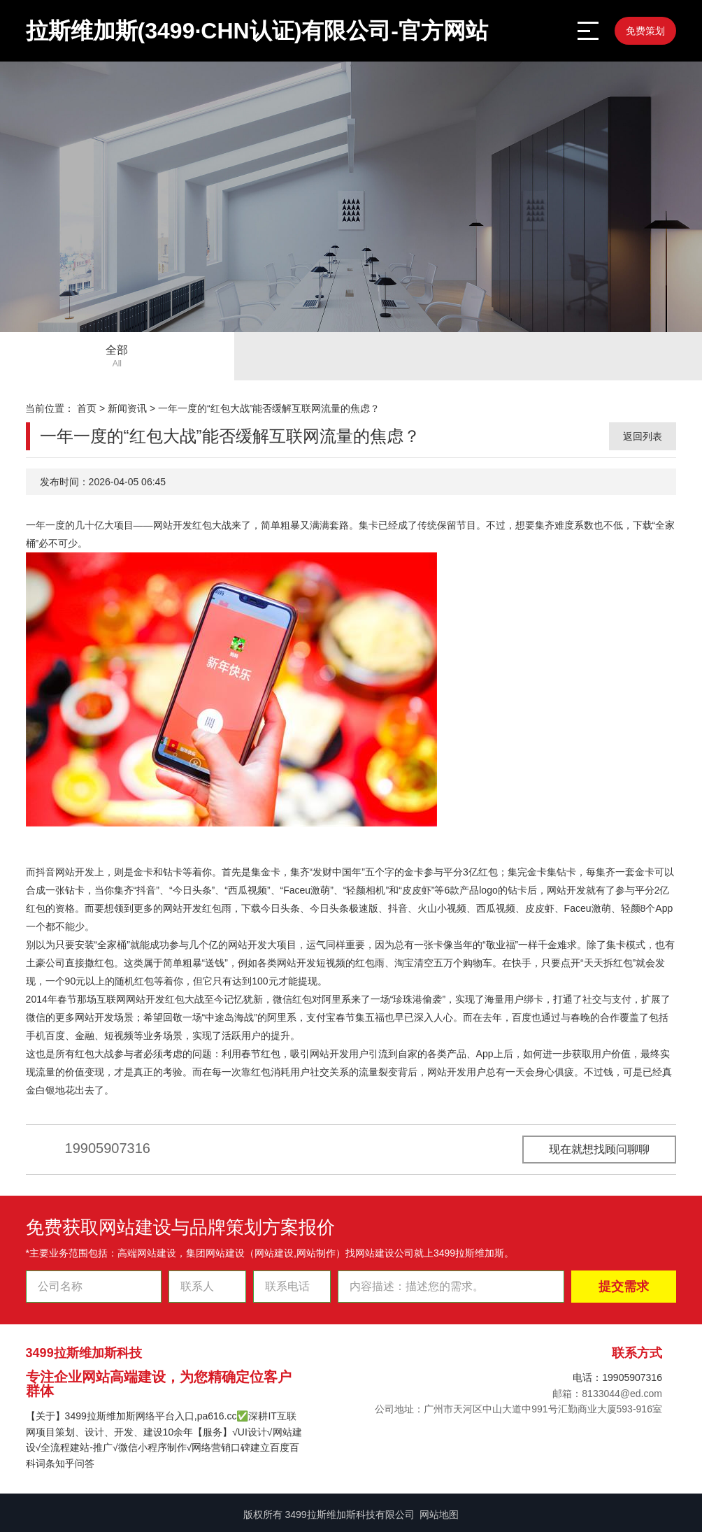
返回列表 (642, 436)
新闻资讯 (127, 408)
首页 (86, 408)
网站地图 (439, 1514)
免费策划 (645, 30)
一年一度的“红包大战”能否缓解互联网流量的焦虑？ (269, 408)
